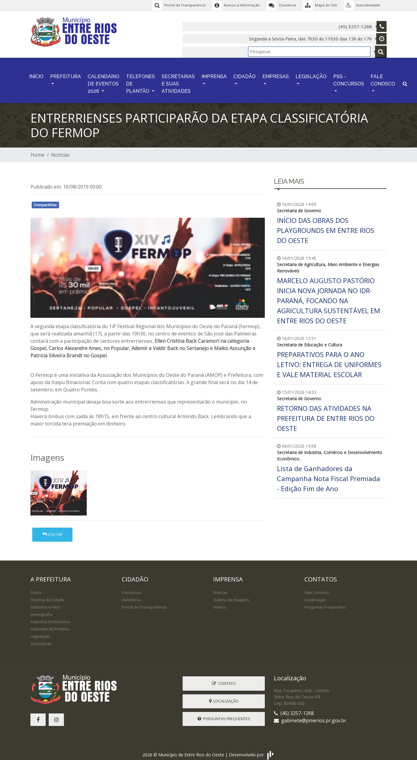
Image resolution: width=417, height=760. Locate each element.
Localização (315, 595)
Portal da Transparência (144, 603)
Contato (224, 679)
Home (37, 150)
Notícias (60, 150)
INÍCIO (36, 74)
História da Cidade (47, 595)
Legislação (40, 632)
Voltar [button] (52, 530)
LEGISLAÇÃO (311, 74)
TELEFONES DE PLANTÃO (140, 81)
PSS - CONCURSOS (348, 77)
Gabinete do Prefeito (49, 624)
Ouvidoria (131, 595)
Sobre (36, 588)
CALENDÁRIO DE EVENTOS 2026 (103, 81)
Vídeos (219, 603)
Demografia (41, 610)
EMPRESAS (275, 74)
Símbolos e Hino (45, 603)
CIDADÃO (244, 74)
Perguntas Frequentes (325, 603)
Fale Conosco (316, 588)
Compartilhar (45, 201)
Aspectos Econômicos (50, 617)
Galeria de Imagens (231, 595)
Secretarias (41, 639)
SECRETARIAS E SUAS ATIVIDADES (178, 81)
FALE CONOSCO (383, 77)
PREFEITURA (65, 74)
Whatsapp (100, 202)
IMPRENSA (214, 74)
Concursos (132, 588)
